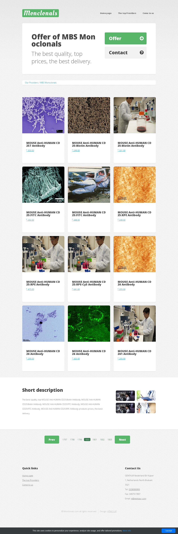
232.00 (30, 219)
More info (127, 531)
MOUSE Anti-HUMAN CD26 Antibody (134, 283)
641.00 (76, 289)
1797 (64, 439)
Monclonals (41, 13)
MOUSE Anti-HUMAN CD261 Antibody (134, 352)
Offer (115, 38)
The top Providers (127, 13)
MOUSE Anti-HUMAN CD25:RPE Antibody (134, 213)
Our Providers (31, 82)
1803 (109, 439)
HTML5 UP (112, 511)
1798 (72, 439)
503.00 (30, 150)
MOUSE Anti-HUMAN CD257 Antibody (43, 144)
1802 (102, 439)
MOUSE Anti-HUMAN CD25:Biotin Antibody (89, 144)
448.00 (76, 219)
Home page (106, 13)
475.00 (30, 289)
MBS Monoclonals (48, 82)
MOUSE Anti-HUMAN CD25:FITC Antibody (43, 213)
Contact (118, 52)
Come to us (148, 13)
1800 (87, 439)
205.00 (121, 289)
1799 (79, 439)
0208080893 (134, 489)
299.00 (30, 358)
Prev (52, 439)
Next (122, 439)
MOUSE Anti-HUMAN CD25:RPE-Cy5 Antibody (89, 283)
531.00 (121, 150)
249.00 (76, 150)
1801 (94, 439)
